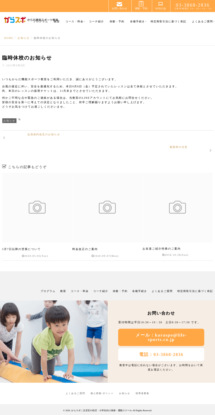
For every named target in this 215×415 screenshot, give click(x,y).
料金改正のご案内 (85, 243)
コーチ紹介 (96, 24)
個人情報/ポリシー (102, 386)
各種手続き (137, 24)
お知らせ (9, 120)
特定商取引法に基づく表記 (168, 24)
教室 (57, 24)
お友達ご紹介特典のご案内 (161, 243)
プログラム (40, 24)
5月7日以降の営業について (21, 243)
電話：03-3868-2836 (161, 347)
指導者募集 (142, 386)
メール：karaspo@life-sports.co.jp (161, 330)
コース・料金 (74, 24)
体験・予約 (117, 24)
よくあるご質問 (202, 24)
